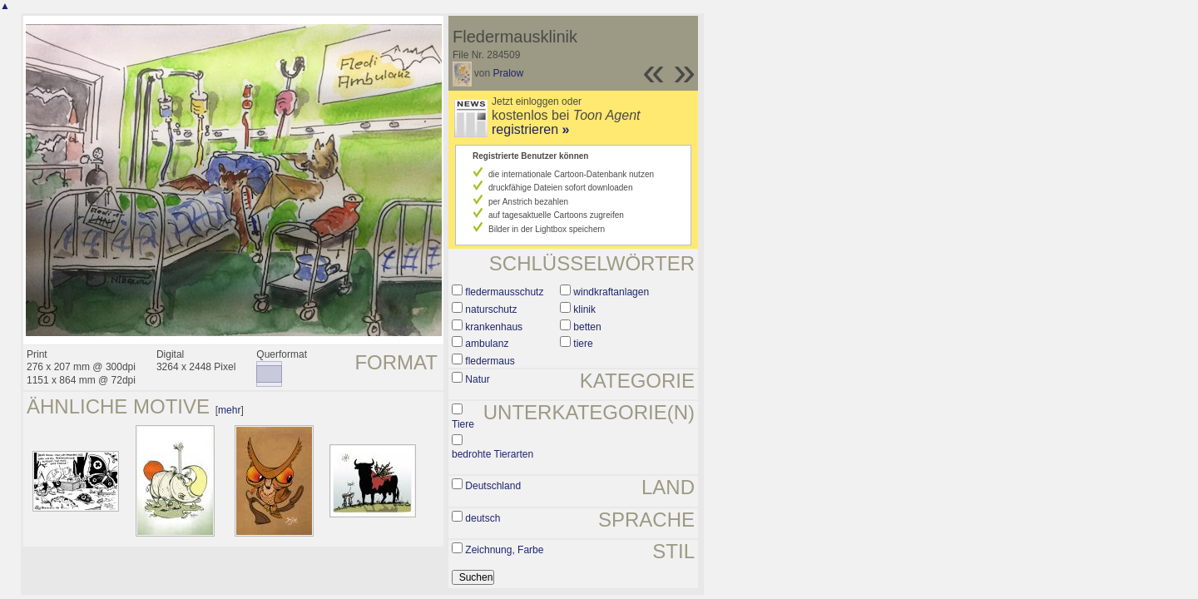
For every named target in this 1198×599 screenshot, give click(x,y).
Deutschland (493, 486)
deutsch (482, 518)
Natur (477, 379)
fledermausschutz (504, 292)
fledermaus (489, 361)
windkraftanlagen (611, 292)
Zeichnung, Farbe (504, 550)
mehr (229, 410)
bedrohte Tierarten (492, 454)
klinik (584, 309)
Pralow (508, 73)
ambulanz (486, 343)
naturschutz (491, 309)
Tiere (463, 424)
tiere (582, 343)
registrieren (530, 129)
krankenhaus (493, 327)
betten (587, 327)
